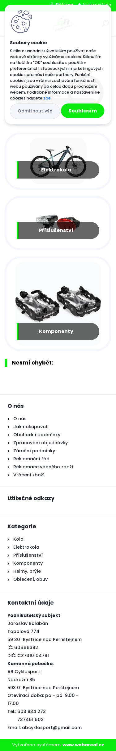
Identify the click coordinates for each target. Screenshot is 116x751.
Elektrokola (56, 169)
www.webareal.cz (83, 745)
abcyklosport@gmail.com (52, 727)
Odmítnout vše (35, 111)
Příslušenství (56, 230)
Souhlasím (82, 110)
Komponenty (56, 331)
